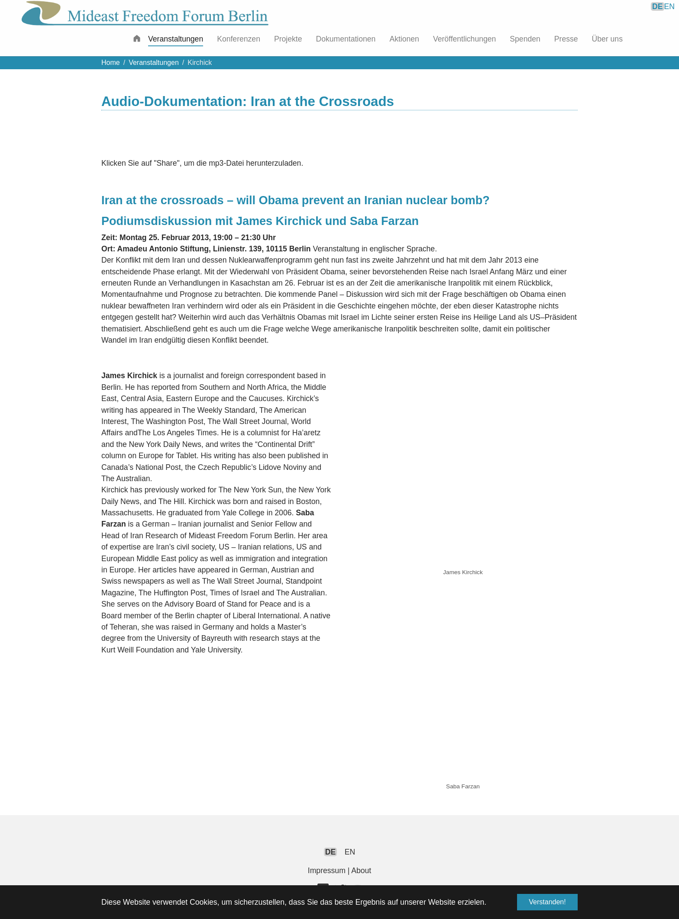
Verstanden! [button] (547, 902)
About (361, 870)
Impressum (327, 870)
